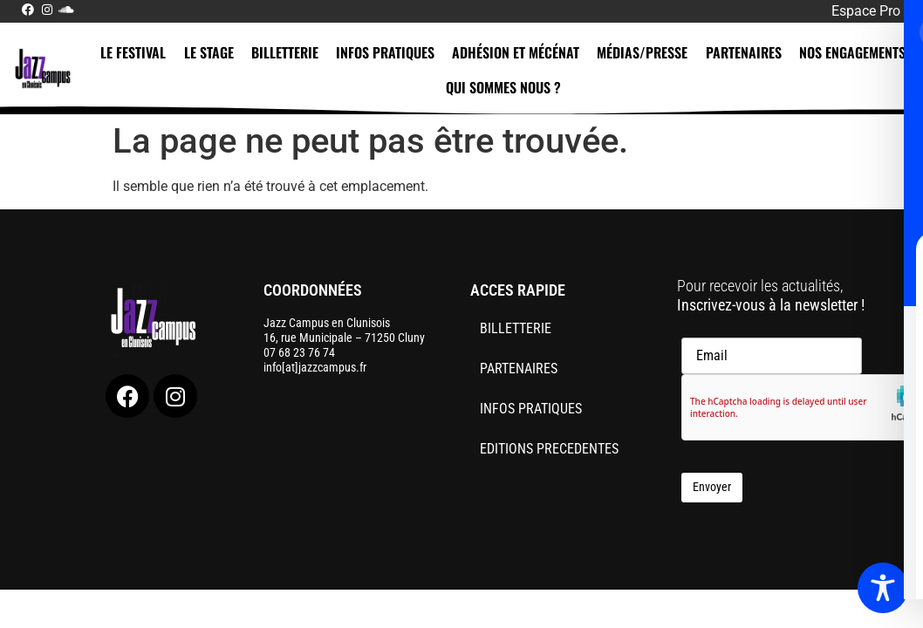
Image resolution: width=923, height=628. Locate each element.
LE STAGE (209, 52)
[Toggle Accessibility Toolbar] (883, 588)
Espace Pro (865, 11)
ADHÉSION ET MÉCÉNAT (515, 52)
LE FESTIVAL (133, 52)
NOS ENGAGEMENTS (852, 52)
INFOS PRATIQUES (385, 52)
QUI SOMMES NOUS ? (503, 87)
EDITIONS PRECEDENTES (549, 448)
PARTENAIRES (744, 52)
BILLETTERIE (284, 52)
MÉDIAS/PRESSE (642, 52)
